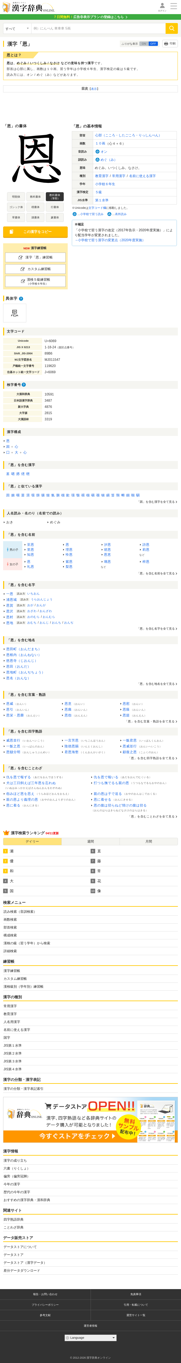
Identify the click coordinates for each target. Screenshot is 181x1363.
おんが (41, 605)
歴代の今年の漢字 (17, 1192)
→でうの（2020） (110, 240)
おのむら (33, 616)
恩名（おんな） (18, 678)
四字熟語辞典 (14, 1219)
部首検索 (10, 927)
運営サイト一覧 (135, 1315)
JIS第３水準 (13, 1061)
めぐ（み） (109, 160)
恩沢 (9, 611)
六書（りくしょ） (17, 1168)
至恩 (30, 544)
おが (30, 605)
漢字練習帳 (12, 971)
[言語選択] (91, 1338)
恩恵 (107, 554)
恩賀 (9, 605)
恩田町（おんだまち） (24, 649)
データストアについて (20, 1247)
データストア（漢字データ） (25, 1262)
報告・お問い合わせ (45, 1294)
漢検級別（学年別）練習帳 (24, 986)
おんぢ (69, 622)
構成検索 (10, 935)
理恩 (69, 549)
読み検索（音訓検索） (20, 911)
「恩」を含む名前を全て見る (156, 573)
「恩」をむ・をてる (150, 721)
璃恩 (107, 561)
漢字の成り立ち (15, 1160)
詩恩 (146, 544)
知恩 (30, 554)
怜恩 (69, 554)
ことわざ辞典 (14, 1227)
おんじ (44, 622)
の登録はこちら (88, 17)
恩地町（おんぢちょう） (25, 672)
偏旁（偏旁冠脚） (17, 1176)
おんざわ (46, 611)
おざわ (32, 611)
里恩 (30, 549)
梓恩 (146, 561)
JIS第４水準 (13, 1069)
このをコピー (37, 232)
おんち (56, 622)
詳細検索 (10, 951)
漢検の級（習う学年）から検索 (27, 943)
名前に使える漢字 (17, 1029)
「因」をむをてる (156, 501)
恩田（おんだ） (18, 666)
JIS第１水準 (13, 1045)
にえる (142, 176)
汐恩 (107, 544)
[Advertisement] (90, 107)
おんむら (49, 616)
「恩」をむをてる (156, 628)
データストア (14, 1255)
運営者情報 (90, 1325)
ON (144, 43)
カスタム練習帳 (15, 978)
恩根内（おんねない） (24, 655)
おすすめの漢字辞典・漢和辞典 (27, 1200)
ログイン (162, 11)
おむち (32, 622)
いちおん (33, 593)
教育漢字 (10, 1014)
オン (104, 151)
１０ (100, 143)
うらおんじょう (42, 599)
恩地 (9, 623)
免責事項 (135, 1294)
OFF (153, 43)
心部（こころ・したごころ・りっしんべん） (128, 135)
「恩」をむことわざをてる (151, 816)
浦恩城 (11, 599)
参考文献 (45, 1315)
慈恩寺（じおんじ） (22, 660)
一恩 (9, 594)
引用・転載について (136, 1304)
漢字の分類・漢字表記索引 (24, 1088)
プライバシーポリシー (45, 1304)
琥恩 (107, 549)
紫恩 (69, 561)
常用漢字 (10, 1006)
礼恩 (30, 566)
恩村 (9, 617)
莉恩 (146, 549)
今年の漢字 (12, 1184)
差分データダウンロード (22, 1270)
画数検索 (10, 919)
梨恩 (69, 566)
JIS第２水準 (13, 1053)
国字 (7, 1037)
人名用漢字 (12, 1022)
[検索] (172, 28)
